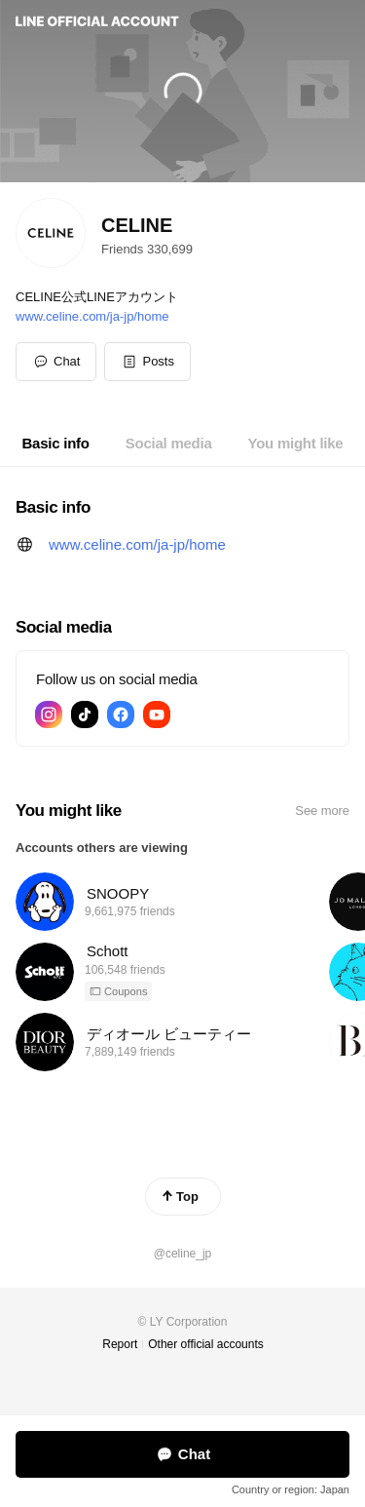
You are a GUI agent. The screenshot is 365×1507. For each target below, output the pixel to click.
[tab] (56, 443)
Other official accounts (206, 1344)
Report (119, 1344)
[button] (147, 361)
